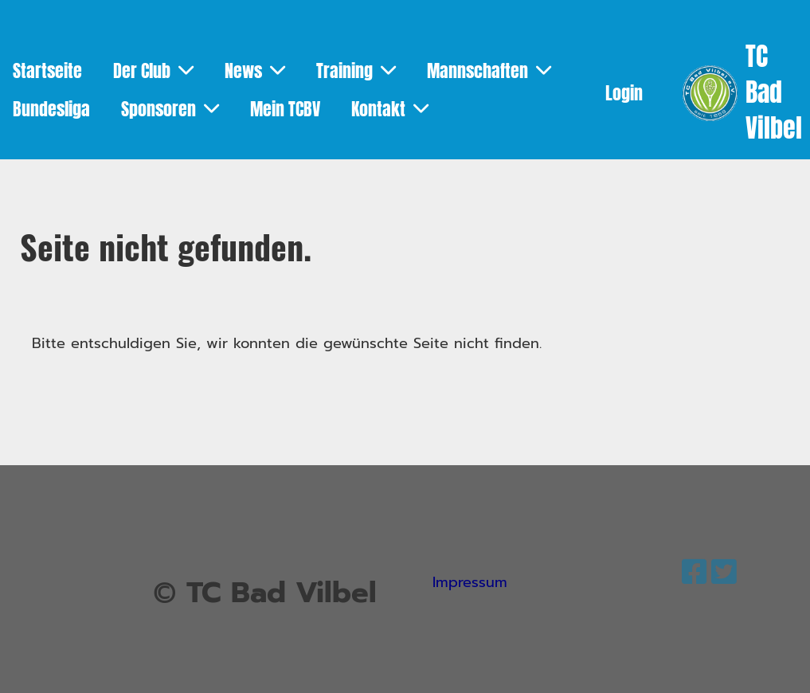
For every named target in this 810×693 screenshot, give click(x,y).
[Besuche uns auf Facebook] (694, 572)
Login (624, 93)
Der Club (153, 71)
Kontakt (389, 109)
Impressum (469, 582)
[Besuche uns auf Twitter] (724, 572)
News (255, 71)
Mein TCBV (285, 109)
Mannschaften (489, 71)
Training (356, 71)
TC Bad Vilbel (773, 93)
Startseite (47, 71)
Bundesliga (51, 109)
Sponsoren (170, 109)
